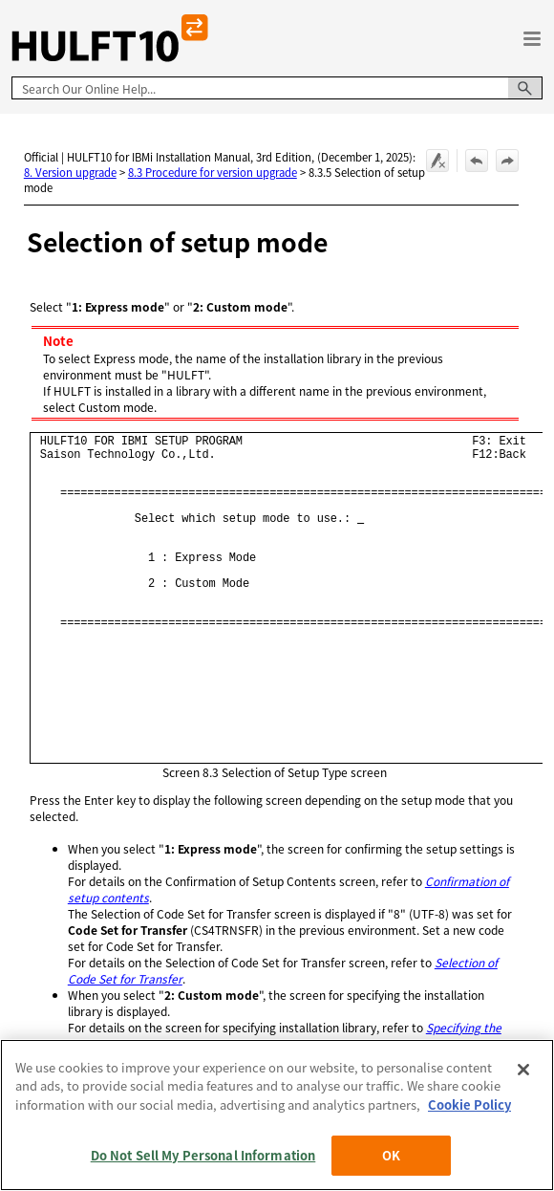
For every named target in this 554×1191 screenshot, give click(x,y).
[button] (525, 87)
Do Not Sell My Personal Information (203, 1155)
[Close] (523, 1070)
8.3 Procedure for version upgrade (212, 172)
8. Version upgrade (70, 172)
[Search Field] (277, 87)
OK (391, 1155)
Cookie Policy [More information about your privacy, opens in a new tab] (469, 1104)
